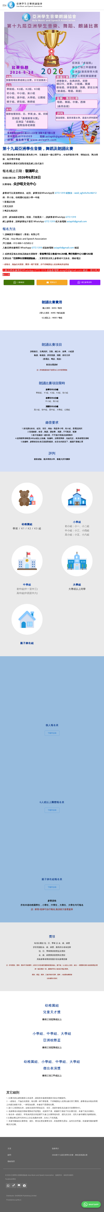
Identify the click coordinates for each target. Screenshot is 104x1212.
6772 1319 (60, 192)
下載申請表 (52, 733)
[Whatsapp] (8, 1185)
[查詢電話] (13, 1185)
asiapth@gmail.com (77, 221)
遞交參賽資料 (85, 282)
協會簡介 (55, 1148)
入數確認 (19, 282)
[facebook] (24, 1185)
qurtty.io (18, 1200)
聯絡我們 (11, 1161)
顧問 (9, 1155)
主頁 (9, 1148)
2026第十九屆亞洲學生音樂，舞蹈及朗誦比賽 (69, 1155)
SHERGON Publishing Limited (25, 1196)
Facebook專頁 (10, 1179)
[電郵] (19, 1185)
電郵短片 (52, 282)
